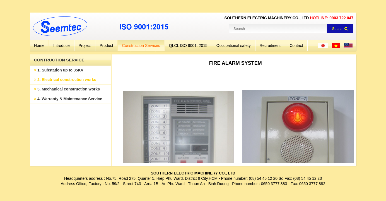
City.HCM (209, 178)
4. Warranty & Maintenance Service (68, 99)
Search (340, 29)
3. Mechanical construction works (67, 89)
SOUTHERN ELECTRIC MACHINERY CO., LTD (193, 173)
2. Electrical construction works (65, 79)
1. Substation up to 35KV (58, 70)
